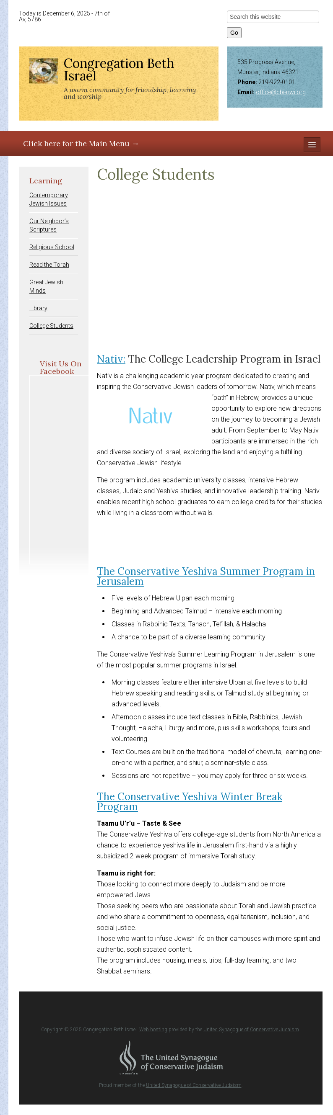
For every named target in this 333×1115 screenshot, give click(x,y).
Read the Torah (49, 264)
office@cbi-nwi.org (281, 92)
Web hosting (153, 1030)
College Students (51, 325)
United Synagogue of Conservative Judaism (251, 1030)
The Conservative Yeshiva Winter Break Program (189, 801)
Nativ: (111, 359)
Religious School (51, 247)
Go (234, 32)
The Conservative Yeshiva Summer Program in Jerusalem (206, 576)
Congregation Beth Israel (119, 69)
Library (38, 308)
